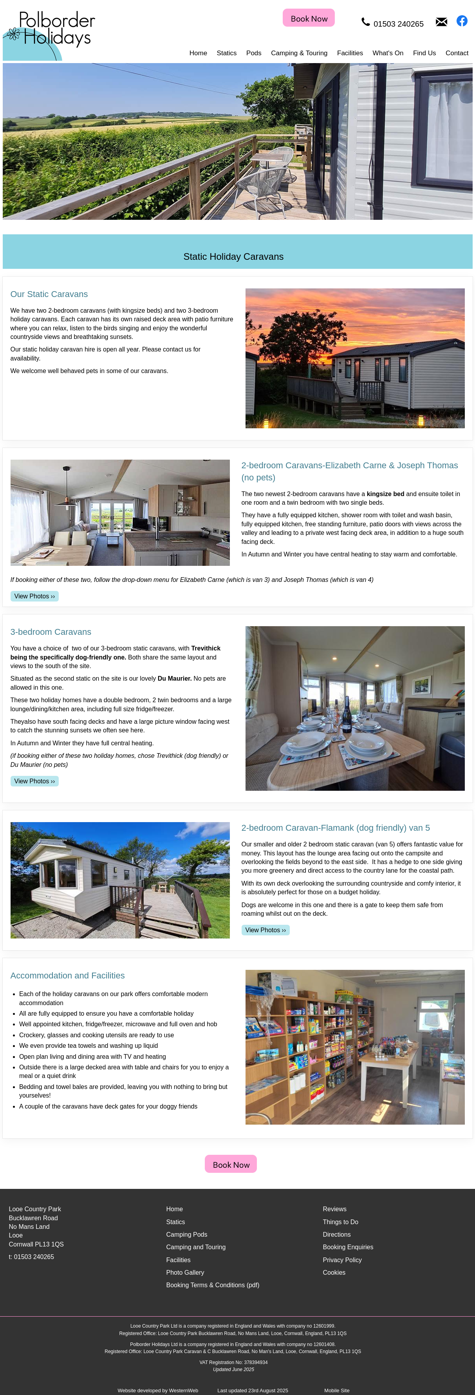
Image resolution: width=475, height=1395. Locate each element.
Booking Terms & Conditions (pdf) (213, 1285)
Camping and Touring (196, 1247)
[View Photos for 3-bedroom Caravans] (35, 781)
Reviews (335, 1209)
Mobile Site (336, 1390)
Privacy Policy (342, 1260)
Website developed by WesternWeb (157, 1390)
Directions (337, 1234)
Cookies (334, 1272)
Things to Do (341, 1222)
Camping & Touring (299, 53)
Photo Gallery (185, 1272)
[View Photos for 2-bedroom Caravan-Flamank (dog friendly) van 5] (266, 930)
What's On (388, 53)
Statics (227, 53)
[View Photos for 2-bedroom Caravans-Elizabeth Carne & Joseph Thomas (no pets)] (35, 596)
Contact (457, 53)
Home (198, 53)
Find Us (424, 53)
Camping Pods (187, 1234)
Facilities (350, 53)
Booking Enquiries (348, 1247)
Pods (254, 53)
